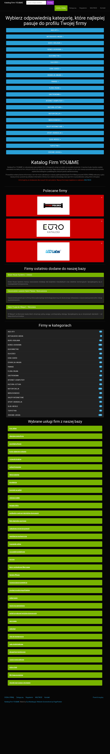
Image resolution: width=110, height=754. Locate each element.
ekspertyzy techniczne (17, 696)
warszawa (13, 665)
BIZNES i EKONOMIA (55, 93)
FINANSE (55, 125)
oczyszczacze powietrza (18, 626)
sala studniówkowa (16, 688)
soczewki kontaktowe (17, 595)
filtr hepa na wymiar (16, 719)
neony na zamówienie (17, 649)
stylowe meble (14, 541)
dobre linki (13, 711)
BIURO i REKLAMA (55, 87)
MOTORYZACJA (55, 157)
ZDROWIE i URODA (55, 196)
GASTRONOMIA (55, 138)
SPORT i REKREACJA (55, 176)
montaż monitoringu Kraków (19, 634)
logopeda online (15, 588)
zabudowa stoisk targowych (19, 572)
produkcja (13, 526)
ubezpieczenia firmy (16, 480)
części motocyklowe (16, 703)
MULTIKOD (93, 8)
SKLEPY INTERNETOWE (55, 170)
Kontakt (102, 8)
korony (12, 603)
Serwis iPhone (14, 618)
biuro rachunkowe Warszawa (19, 611)
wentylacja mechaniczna (18, 580)
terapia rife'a (13, 549)
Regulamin (83, 8)
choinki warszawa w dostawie (19, 726)
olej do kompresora (16, 680)
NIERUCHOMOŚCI (55, 164)
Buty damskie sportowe (17, 565)
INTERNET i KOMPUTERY (55, 144)
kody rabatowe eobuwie (17, 495)
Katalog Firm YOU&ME (14, 2)
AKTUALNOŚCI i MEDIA (55, 80)
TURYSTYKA (55, 189)
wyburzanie (13, 642)
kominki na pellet (15, 534)
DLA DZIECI (55, 106)
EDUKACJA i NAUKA (55, 119)
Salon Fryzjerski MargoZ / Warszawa (22, 351)
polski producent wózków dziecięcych (23, 657)
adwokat (12, 672)
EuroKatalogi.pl (31, 745)
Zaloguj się (72, 8)
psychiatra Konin (15, 487)
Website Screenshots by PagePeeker (49, 745)
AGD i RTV (55, 74)
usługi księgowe (15, 511)
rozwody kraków (15, 503)
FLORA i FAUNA (55, 132)
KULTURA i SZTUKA (55, 151)
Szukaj (50, 3)
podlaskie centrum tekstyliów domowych (24, 557)
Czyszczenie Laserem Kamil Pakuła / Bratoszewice (27, 335)
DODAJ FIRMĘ (61, 8)
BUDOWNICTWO (55, 99)
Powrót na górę (98, 741)
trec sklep (13, 472)
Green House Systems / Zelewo (20, 318)
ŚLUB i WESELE (55, 183)
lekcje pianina (14, 518)
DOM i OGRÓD (55, 112)
